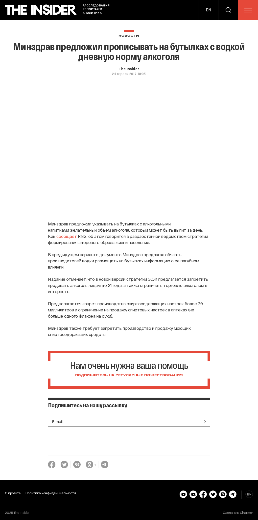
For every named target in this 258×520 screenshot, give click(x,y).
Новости (128, 35)
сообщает (66, 236)
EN (208, 9)
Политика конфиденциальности (50, 493)
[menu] (248, 10)
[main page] (41, 10)
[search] (228, 10)
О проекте (13, 493)
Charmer (246, 513)
